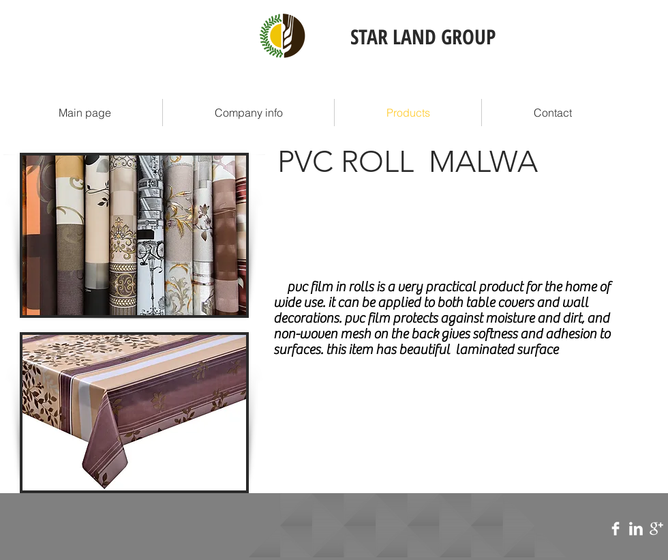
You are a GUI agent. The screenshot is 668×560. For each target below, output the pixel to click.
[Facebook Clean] (615, 528)
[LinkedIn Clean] (636, 528)
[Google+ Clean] (656, 528)
